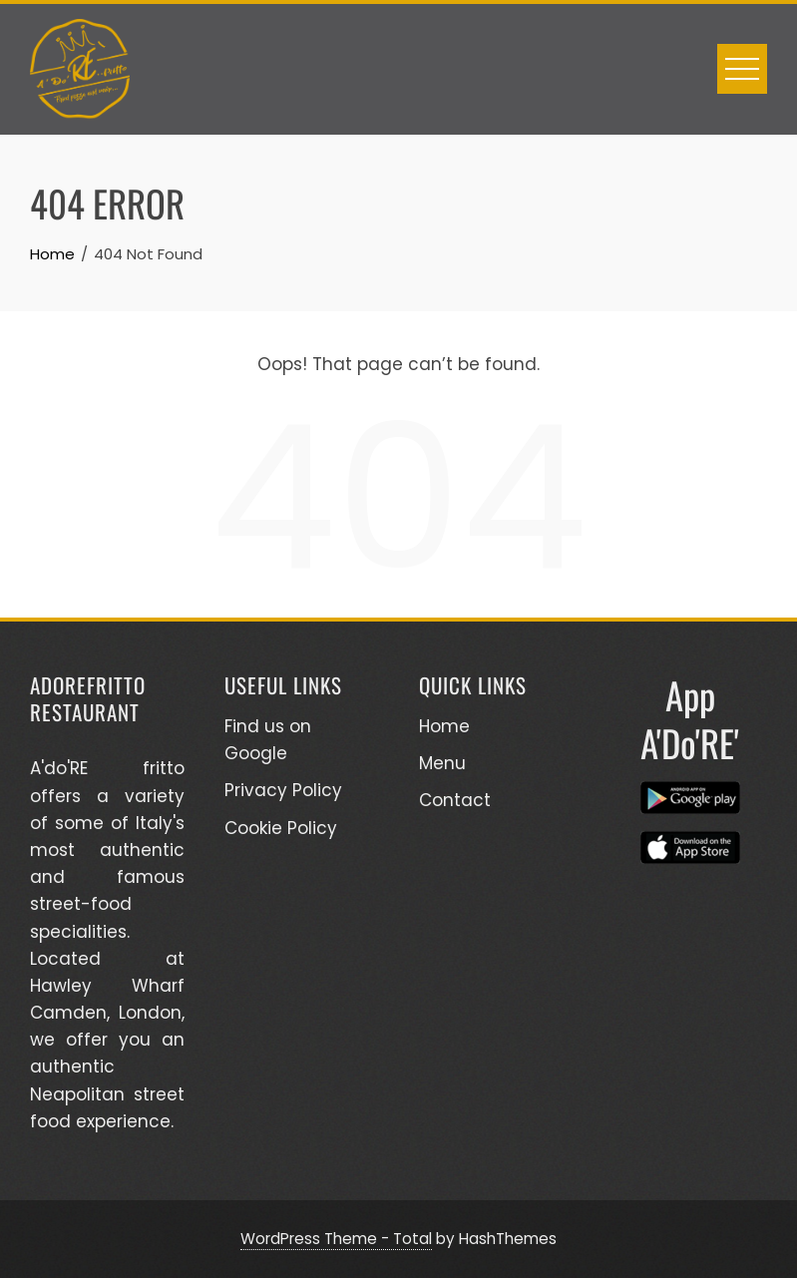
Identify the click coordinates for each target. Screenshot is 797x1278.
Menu (442, 763)
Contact (455, 800)
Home (444, 726)
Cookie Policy (280, 828)
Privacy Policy (283, 790)
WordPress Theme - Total (336, 1238)
